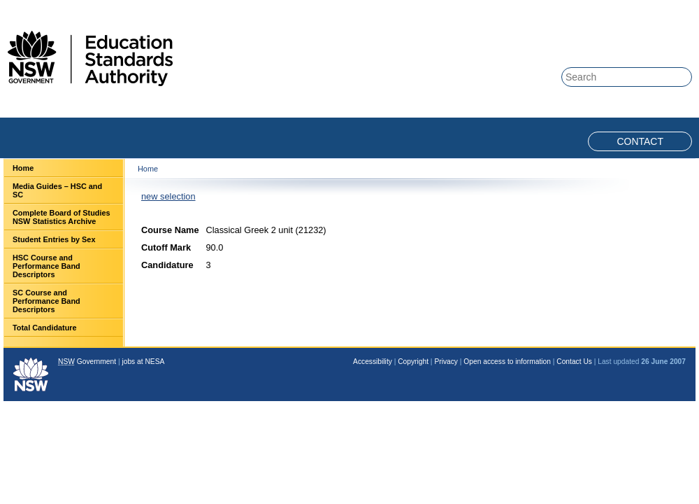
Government (87, 361)
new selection (168, 196)
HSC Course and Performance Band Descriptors (46, 266)
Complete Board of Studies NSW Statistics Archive (61, 217)
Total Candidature (45, 327)
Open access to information (507, 361)
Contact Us (574, 361)
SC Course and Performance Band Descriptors (46, 301)
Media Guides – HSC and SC (57, 190)
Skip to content (637, 8)
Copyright (413, 361)
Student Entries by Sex (54, 239)
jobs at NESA (143, 361)
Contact (640, 141)
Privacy (446, 361)
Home (23, 168)
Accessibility (372, 361)
